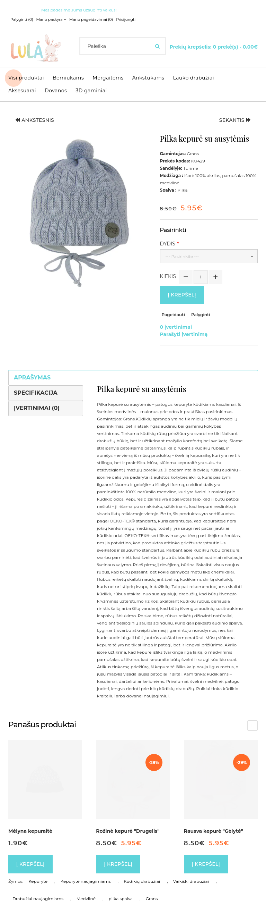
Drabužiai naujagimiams (37, 898)
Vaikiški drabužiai (191, 881)
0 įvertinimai (176, 327)
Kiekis (168, 276)
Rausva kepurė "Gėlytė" (213, 831)
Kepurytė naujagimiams (86, 881)
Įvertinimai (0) (37, 408)
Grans (152, 898)
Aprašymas (32, 377)
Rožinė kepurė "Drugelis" (127, 831)
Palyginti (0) (21, 19)
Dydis (167, 244)
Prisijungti (125, 19)
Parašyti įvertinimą (184, 334)
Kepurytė (37, 881)
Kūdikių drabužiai (142, 881)
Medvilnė (86, 898)
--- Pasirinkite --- (182, 256)
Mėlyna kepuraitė (30, 831)
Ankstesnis (34, 120)
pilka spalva (121, 898)
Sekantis (235, 120)
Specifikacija (35, 392)
